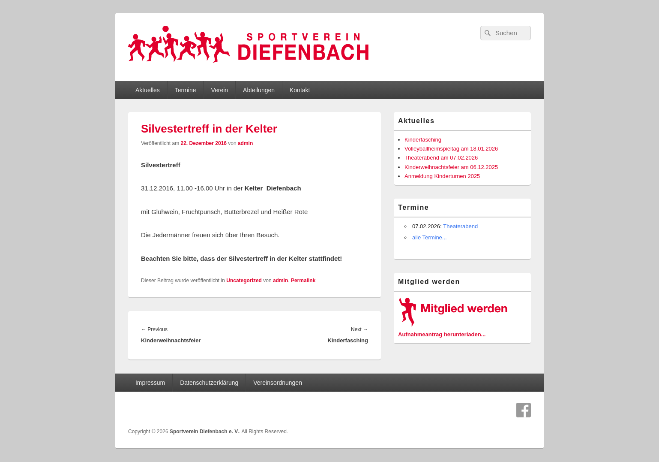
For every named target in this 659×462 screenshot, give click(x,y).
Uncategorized (244, 281)
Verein (219, 90)
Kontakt (300, 90)
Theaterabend (460, 226)
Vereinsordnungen (277, 382)
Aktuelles (147, 90)
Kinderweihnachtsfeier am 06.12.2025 (451, 167)
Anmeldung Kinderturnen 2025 (442, 176)
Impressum (150, 382)
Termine (185, 90)
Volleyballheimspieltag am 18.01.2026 (451, 148)
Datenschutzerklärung (209, 382)
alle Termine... (429, 237)
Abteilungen (259, 90)
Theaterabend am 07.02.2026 (441, 157)
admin (245, 143)
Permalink (303, 281)
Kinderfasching (422, 139)
